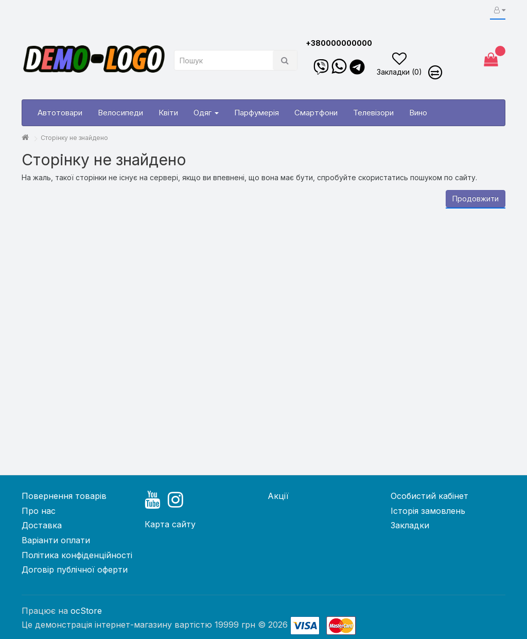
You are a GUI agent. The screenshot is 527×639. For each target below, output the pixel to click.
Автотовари (60, 112)
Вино (418, 112)
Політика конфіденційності (77, 555)
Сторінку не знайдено (74, 138)
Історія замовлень (428, 511)
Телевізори (373, 112)
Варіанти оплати (56, 540)
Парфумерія (256, 112)
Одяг (206, 112)
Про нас (39, 511)
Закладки (410, 525)
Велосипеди (120, 112)
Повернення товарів (64, 496)
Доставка (42, 525)
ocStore (86, 611)
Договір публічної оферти (75, 569)
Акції (278, 496)
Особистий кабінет (429, 496)
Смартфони (316, 112)
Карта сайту (170, 524)
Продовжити (475, 198)
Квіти (168, 112)
